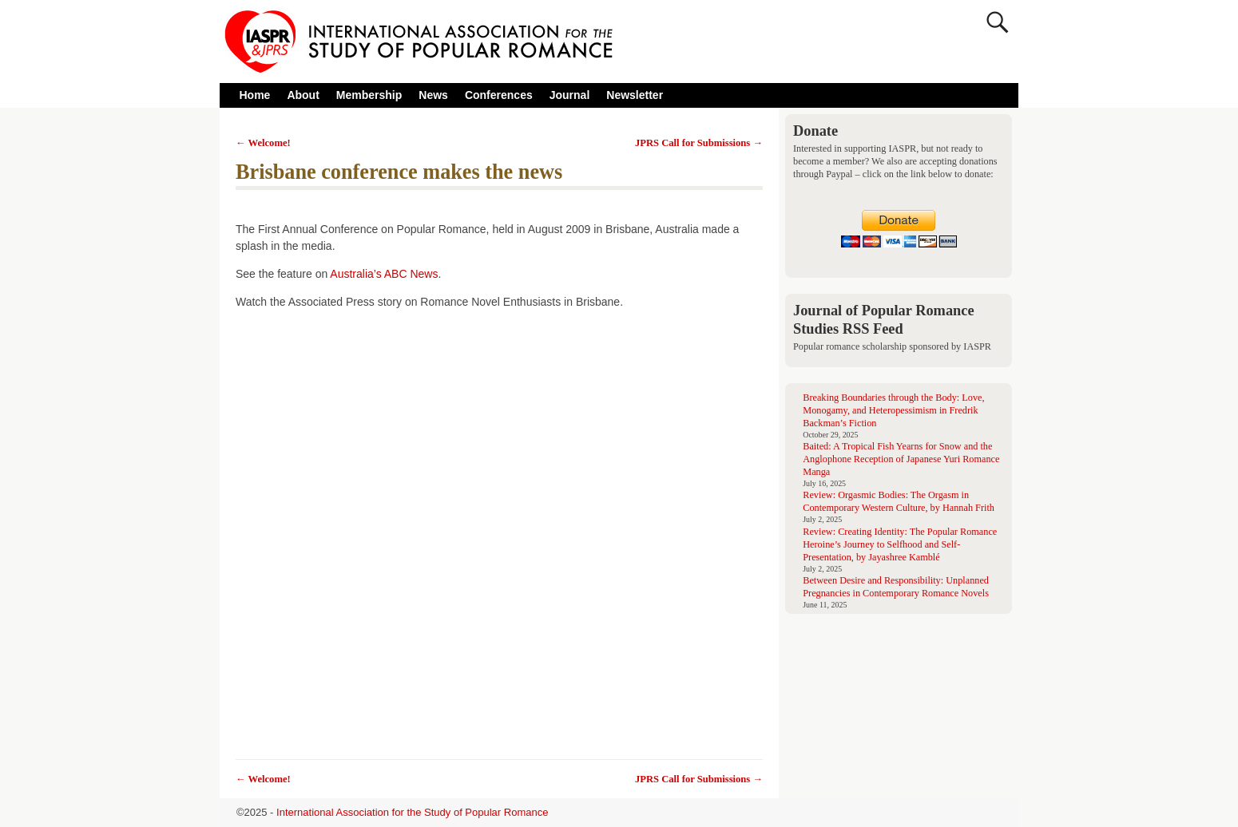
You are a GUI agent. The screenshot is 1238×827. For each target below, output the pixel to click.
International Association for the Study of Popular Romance (412, 812)
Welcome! (263, 142)
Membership (369, 95)
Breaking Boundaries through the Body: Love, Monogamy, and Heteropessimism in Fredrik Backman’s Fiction (893, 410)
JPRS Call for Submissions (699, 142)
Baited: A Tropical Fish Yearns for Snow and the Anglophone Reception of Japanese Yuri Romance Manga (901, 459)
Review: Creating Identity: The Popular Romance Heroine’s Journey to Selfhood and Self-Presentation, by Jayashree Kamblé (900, 544)
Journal (570, 95)
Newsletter (634, 95)
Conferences (503, 95)
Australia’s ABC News (384, 273)
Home (255, 95)
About (307, 95)
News (433, 95)
